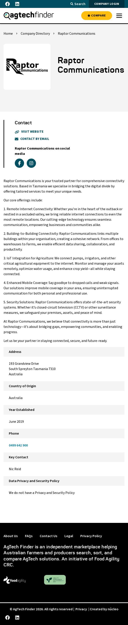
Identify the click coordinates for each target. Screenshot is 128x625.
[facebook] (19, 163)
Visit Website (29, 131)
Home (8, 33)
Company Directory (35, 33)
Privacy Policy (91, 536)
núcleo (113, 609)
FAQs (28, 536)
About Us (11, 536)
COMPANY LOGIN (106, 4)
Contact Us (48, 536)
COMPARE (96, 15)
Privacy (81, 609)
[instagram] (31, 163)
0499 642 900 (18, 445)
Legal (68, 536)
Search (77, 4)
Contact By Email (32, 139)
